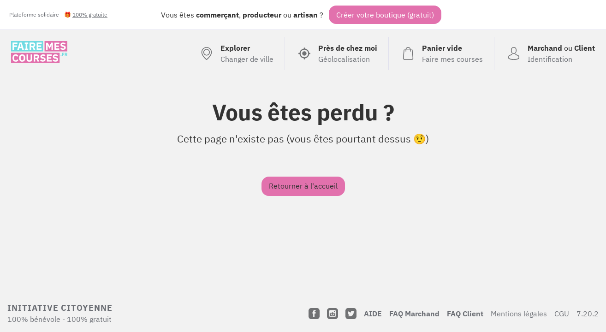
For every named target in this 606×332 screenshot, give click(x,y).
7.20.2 (587, 313)
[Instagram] (332, 313)
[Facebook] (314, 313)
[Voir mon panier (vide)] (441, 53)
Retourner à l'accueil (303, 185)
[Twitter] (350, 313)
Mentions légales (519, 313)
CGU (561, 313)
